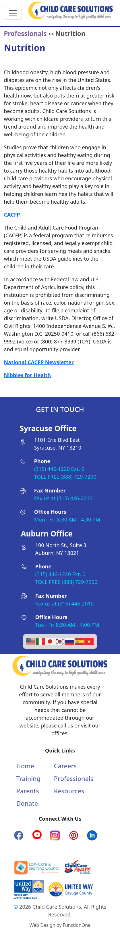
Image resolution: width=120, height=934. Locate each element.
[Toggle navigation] (13, 13)
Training (28, 778)
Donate (27, 803)
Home (25, 766)
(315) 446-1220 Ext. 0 (59, 468)
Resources (69, 791)
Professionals (73, 778)
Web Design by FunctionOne (60, 925)
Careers (65, 766)
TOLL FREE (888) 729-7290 (65, 476)
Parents (27, 791)
